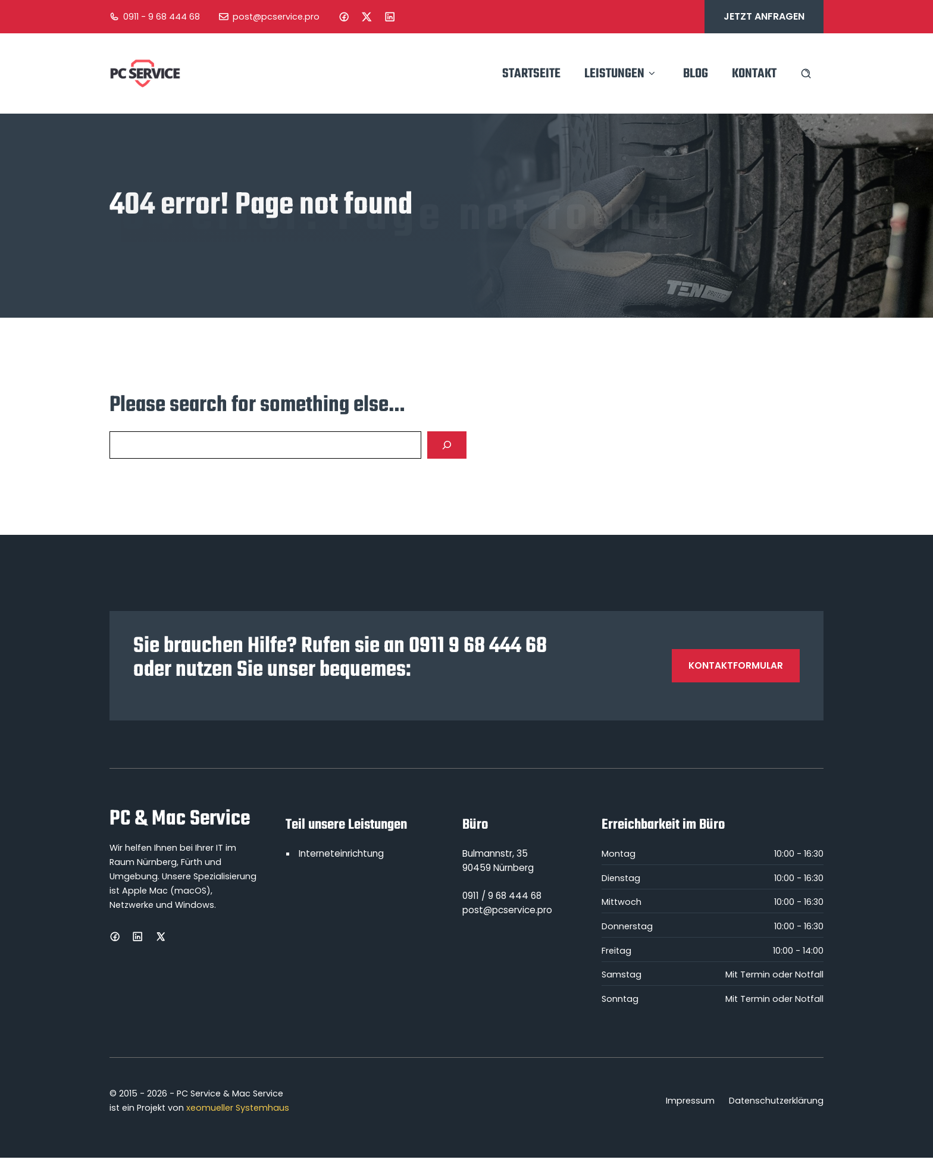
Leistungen (621, 74)
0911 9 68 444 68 (478, 646)
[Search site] (806, 73)
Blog (695, 74)
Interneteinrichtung (341, 853)
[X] (160, 936)
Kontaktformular (735, 665)
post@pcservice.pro (276, 17)
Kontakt (754, 74)
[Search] (447, 445)
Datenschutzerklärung (776, 1101)
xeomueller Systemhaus (237, 1108)
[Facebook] (344, 16)
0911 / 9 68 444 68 (501, 895)
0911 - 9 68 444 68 (161, 17)
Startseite (531, 74)
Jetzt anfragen (764, 16)
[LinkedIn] (389, 16)
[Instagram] (366, 16)
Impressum (690, 1101)
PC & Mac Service (179, 819)
